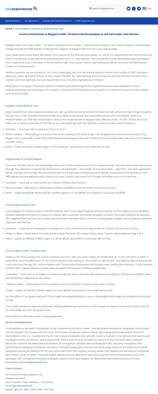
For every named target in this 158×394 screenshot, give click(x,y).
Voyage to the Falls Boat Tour (22, 105)
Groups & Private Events (57, 21)
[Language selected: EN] (147, 9)
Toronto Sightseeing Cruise (20, 205)
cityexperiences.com (35, 362)
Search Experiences (101, 8)
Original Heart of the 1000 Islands (24, 159)
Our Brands (32, 21)
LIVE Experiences (85, 21)
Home (9, 28)
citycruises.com (53, 316)
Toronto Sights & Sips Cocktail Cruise (26, 250)
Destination (13, 21)
